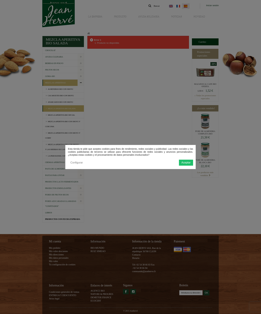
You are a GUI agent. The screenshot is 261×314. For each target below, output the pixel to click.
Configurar (76, 162)
